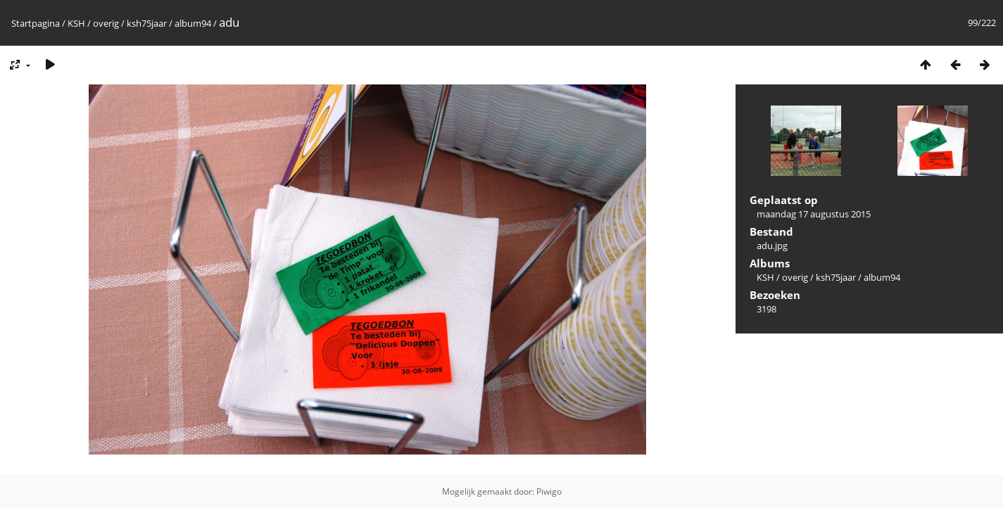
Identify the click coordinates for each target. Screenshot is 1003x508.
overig (106, 23)
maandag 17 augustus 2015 (814, 214)
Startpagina (35, 23)
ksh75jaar (147, 23)
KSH (76, 23)
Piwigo (549, 491)
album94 (193, 23)
